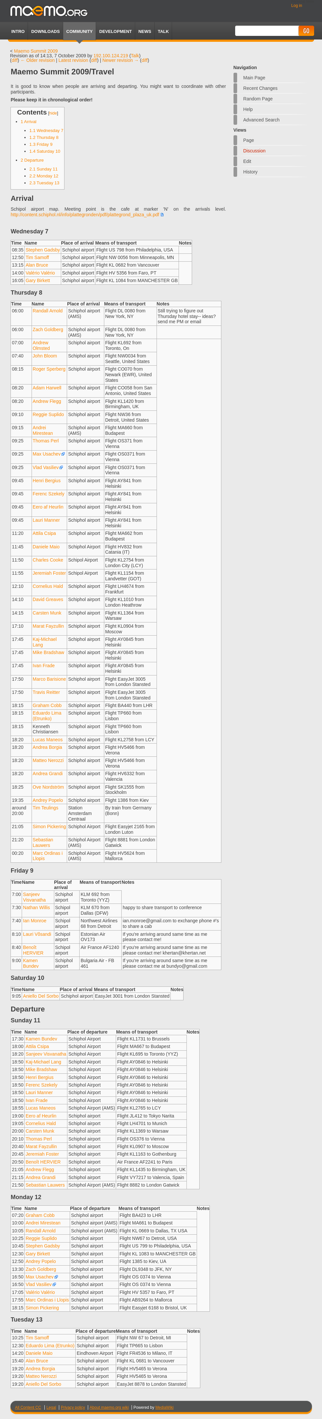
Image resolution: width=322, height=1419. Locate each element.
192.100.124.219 (110, 55)
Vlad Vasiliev (46, 467)
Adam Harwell (47, 387)
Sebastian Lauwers (43, 842)
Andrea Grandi (47, 773)
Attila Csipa (44, 533)
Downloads (45, 31)
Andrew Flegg (47, 401)
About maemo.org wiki (109, 1407)
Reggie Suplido (48, 414)
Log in (296, 5)
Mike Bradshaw (48, 652)
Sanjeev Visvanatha (34, 897)
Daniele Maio (46, 546)
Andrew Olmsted (41, 345)
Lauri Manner (46, 520)
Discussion (254, 150)
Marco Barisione (49, 679)
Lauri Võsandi (37, 934)
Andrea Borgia (47, 747)
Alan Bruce (37, 265)
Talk (135, 55)
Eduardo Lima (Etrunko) (47, 715)
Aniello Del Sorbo (41, 996)
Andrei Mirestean (43, 430)
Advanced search (261, 119)
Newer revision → (120, 60)
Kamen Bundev (30, 963)
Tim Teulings (45, 807)
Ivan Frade (44, 665)
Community (79, 31)
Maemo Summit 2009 (36, 51)
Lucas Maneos (47, 739)
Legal (51, 1407)
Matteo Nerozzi (48, 760)
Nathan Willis (36, 907)
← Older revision (37, 60)
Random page (258, 98)
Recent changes (260, 88)
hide (53, 113)
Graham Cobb (47, 705)
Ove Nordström (48, 787)
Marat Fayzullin (48, 626)
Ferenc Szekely (48, 493)
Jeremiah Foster (49, 573)
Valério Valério (40, 273)
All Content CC (28, 1407)
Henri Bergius (47, 480)
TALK (163, 31)
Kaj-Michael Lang (43, 1061)
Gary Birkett (38, 280)
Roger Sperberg (49, 369)
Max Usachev (47, 454)
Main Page (254, 77)
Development (115, 31)
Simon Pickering (49, 826)
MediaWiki (164, 1407)
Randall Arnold (47, 310)
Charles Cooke (48, 560)
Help (248, 109)
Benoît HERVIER (33, 950)
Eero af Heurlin (48, 507)
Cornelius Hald (48, 586)
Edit (247, 161)
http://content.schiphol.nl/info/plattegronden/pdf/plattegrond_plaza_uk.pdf (85, 214)
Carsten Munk (47, 613)
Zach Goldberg (48, 329)
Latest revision (73, 60)
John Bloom (45, 355)
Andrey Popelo (48, 800)
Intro (17, 31)
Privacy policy (73, 1407)
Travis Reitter (46, 692)
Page (248, 140)
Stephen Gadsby (43, 249)
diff (14, 60)
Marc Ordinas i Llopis (47, 1299)
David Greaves (48, 599)
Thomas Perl (46, 440)
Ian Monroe (34, 920)
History (250, 171)
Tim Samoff (37, 257)
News (144, 31)
